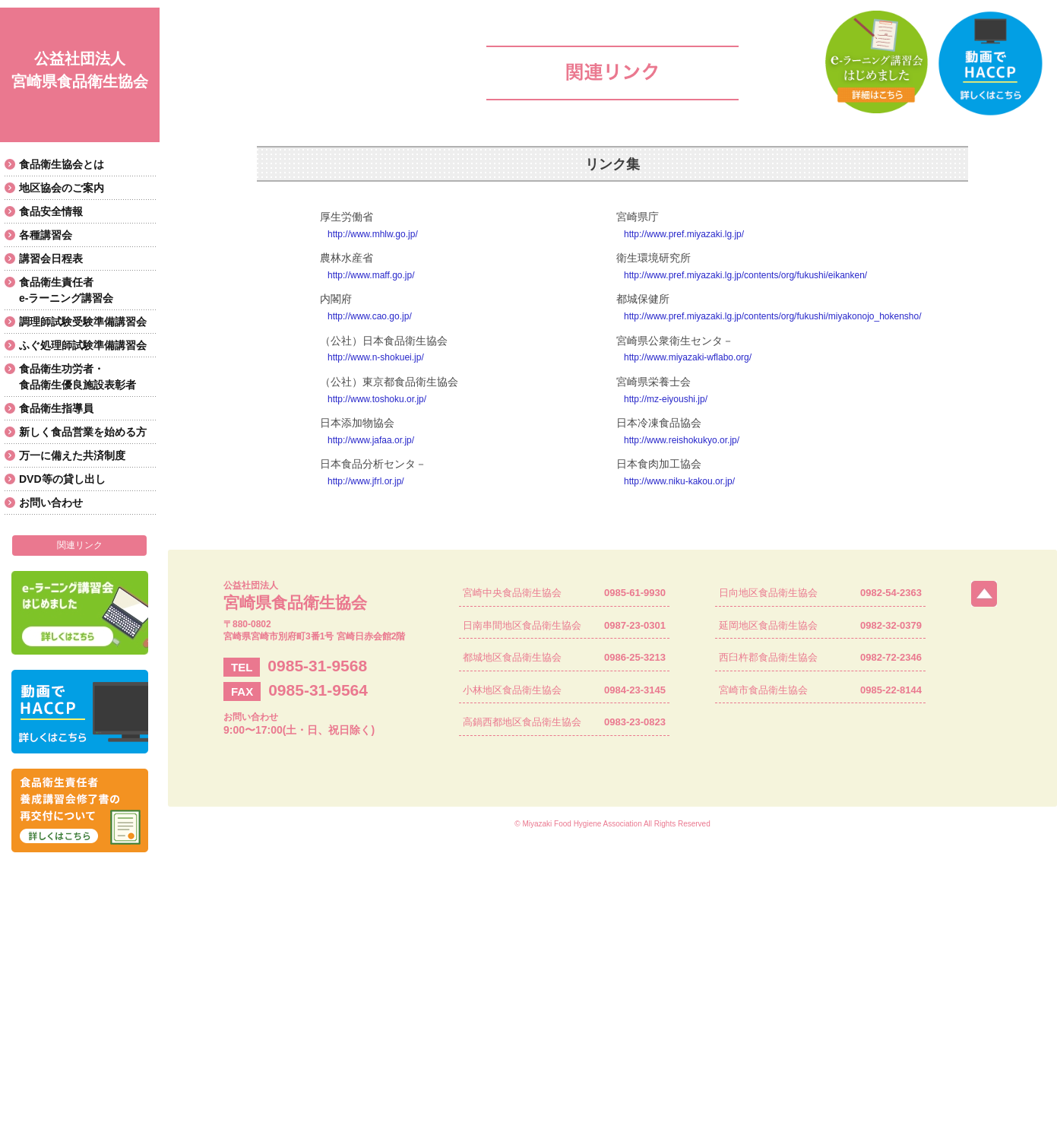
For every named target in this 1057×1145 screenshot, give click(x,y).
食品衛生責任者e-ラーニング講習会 (66, 290)
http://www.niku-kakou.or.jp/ (679, 481)
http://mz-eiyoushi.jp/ (665, 399)
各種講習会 (45, 235)
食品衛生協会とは (61, 164)
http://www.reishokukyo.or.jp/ (681, 440)
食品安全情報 (51, 211)
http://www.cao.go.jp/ (370, 316)
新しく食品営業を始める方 (83, 432)
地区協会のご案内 (61, 188)
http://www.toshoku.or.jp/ (377, 399)
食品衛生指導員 (56, 408)
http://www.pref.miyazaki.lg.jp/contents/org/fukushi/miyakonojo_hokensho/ (773, 316)
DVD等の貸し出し (62, 479)
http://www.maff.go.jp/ (371, 275)
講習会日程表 (51, 258)
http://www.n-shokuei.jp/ (376, 357)
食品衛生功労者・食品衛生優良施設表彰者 (77, 377)
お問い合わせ (51, 502)
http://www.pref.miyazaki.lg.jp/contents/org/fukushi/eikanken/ (745, 275)
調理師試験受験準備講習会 (83, 322)
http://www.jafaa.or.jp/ (371, 440)
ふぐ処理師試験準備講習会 (83, 345)
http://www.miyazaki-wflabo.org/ (688, 357)
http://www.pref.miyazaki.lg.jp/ (684, 234)
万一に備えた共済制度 (72, 455)
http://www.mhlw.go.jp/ (373, 234)
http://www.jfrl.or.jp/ (366, 481)
